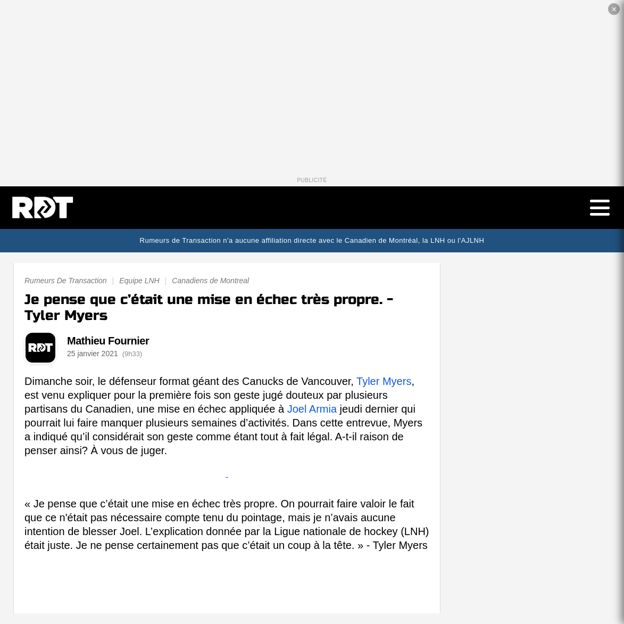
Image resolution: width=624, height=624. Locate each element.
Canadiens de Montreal (210, 280)
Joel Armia (312, 409)
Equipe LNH (139, 280)
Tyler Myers (383, 381)
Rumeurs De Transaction (65, 280)
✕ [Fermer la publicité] (614, 9)
